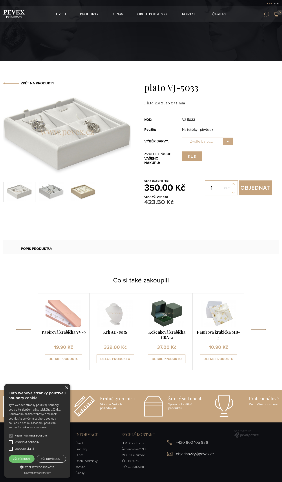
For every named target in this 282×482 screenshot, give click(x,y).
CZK (269, 3)
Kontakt (190, 14)
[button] (31, 435)
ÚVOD (61, 14)
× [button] (66, 388)
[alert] (37, 431)
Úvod (79, 443)
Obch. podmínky (152, 14)
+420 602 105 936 (192, 442)
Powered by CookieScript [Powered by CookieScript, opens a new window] (37, 473)
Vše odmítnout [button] (51, 458)
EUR (276, 3)
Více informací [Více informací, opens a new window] (38, 427)
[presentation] (23, 332)
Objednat (255, 188)
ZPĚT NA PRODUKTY (37, 83)
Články (219, 14)
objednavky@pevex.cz (195, 453)
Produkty (89, 14)
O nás (118, 14)
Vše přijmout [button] (21, 458)
